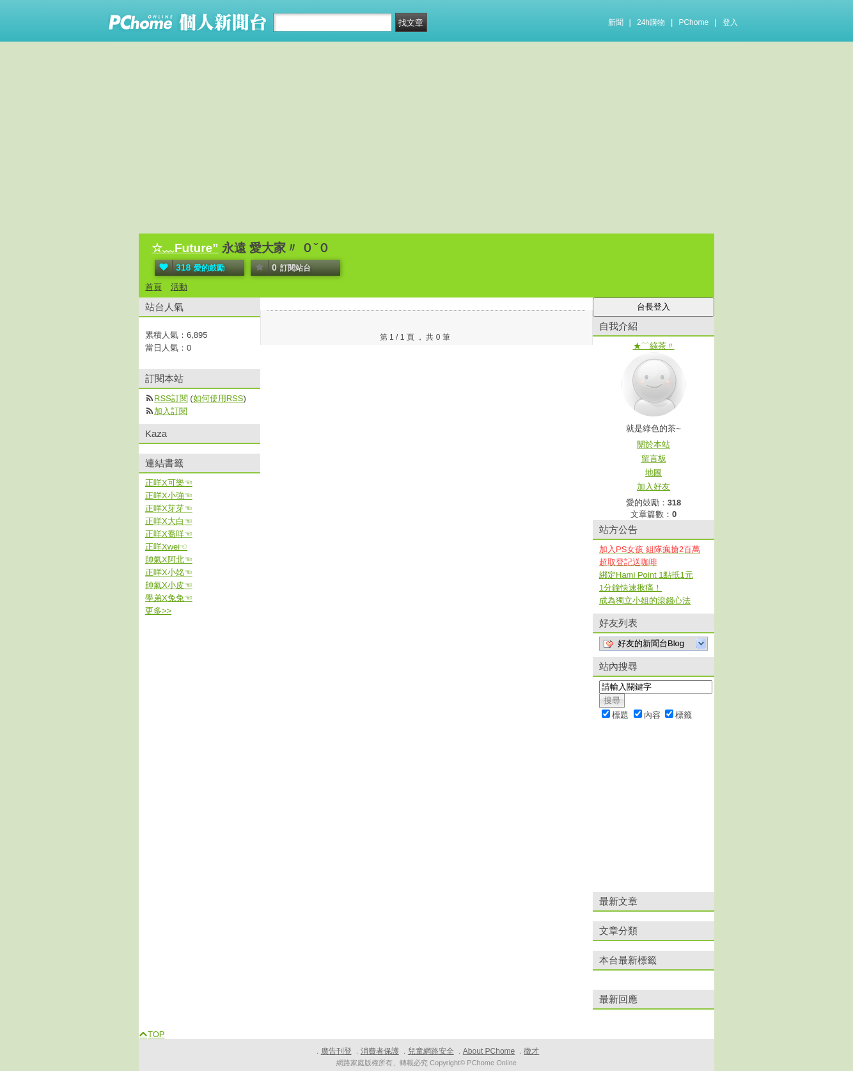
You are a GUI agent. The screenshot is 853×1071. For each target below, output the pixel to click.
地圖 (653, 472)
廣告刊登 (336, 1051)
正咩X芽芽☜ (168, 508)
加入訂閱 (170, 411)
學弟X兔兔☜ (168, 598)
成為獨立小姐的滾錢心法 (645, 600)
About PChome (489, 1051)
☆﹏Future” (185, 248)
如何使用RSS (218, 398)
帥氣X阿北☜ (168, 559)
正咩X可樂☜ (168, 483)
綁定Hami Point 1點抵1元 (646, 575)
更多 (158, 610)
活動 (179, 287)
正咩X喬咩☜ (168, 534)
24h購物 (651, 22)
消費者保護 (380, 1051)
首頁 (153, 287)
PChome (693, 22)
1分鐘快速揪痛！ (630, 587)
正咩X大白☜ (168, 521)
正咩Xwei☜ (166, 546)
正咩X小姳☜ (168, 572)
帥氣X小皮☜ (168, 585)
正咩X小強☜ (168, 495)
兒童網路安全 (431, 1051)
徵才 (531, 1051)
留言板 (653, 458)
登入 (730, 22)
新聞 (615, 22)
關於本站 (653, 444)
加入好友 (653, 486)
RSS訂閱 (171, 398)
